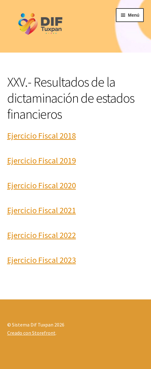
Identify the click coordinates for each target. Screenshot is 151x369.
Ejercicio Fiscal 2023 (41, 260)
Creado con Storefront (31, 333)
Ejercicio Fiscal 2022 (41, 235)
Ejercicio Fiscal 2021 (41, 210)
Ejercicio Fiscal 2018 (41, 135)
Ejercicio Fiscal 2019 (41, 160)
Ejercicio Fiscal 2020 (41, 185)
